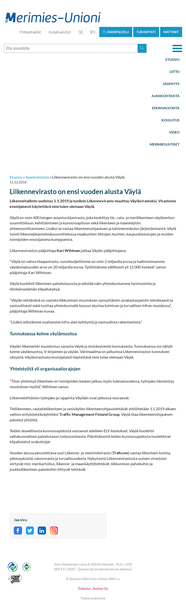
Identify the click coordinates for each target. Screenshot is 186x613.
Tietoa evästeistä (92, 598)
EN (92, 32)
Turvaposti (146, 32)
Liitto (174, 72)
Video (174, 132)
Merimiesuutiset (164, 144)
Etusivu (172, 59)
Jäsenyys (171, 84)
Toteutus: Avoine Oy (93, 588)
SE (80, 32)
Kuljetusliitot (60, 32)
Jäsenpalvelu (115, 32)
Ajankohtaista (165, 96)
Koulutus (170, 120)
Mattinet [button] (171, 32)
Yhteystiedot (30, 32)
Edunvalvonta (165, 108)
